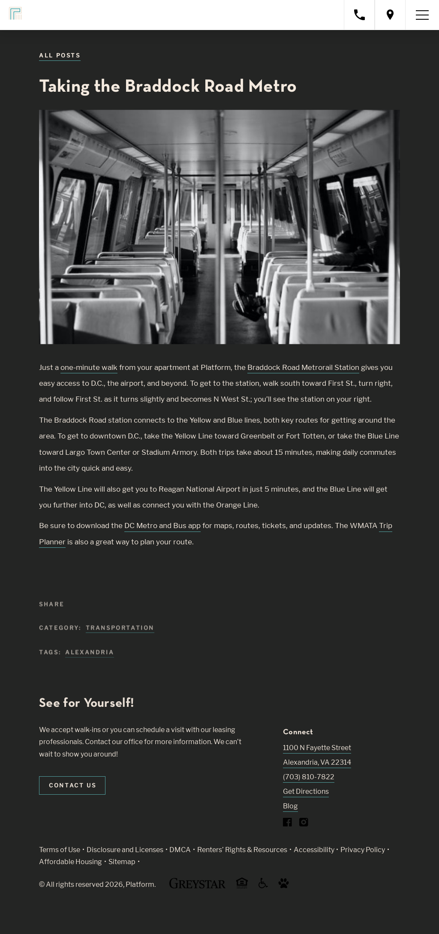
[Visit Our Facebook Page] (287, 824)
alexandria (89, 658)
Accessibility (314, 850)
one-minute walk (88, 367)
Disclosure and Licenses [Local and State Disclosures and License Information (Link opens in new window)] (125, 850)
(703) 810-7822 (308, 777)
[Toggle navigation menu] (422, 15)
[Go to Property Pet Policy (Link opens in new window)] (283, 886)
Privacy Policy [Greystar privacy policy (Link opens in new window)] (362, 850)
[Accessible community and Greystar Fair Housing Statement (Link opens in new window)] (263, 886)
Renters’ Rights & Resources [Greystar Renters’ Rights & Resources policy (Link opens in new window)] (242, 850)
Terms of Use (59, 850)
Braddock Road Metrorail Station (303, 367)
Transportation (120, 634)
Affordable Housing (70, 862)
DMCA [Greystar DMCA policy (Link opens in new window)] (180, 850)
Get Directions (306, 791)
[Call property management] (359, 15)
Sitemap (121, 862)
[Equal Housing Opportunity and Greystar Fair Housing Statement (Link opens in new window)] (242, 887)
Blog (290, 806)
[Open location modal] (390, 15)
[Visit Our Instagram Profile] (303, 824)
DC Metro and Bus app (162, 525)
